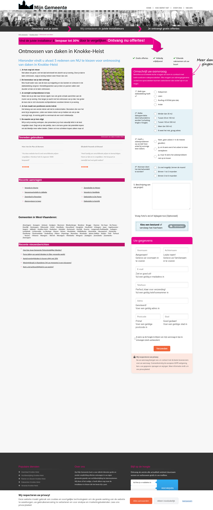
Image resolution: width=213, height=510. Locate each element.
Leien (160, 96)
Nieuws (189, 8)
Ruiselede (83, 233)
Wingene (79, 235)
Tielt (109, 233)
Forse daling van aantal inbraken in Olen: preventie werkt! (44, 254)
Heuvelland (70, 227)
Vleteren (35, 235)
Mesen (62, 231)
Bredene (81, 225)
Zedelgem (88, 235)
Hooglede (79, 227)
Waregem (44, 235)
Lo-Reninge (47, 231)
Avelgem (52, 225)
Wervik (52, 235)
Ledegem (113, 229)
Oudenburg (48, 233)
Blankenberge (71, 225)
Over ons (177, 8)
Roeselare (74, 233)
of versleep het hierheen (151, 226)
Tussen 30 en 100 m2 (166, 118)
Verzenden (161, 348)
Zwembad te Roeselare (33, 197)
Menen (55, 231)
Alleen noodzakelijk (166, 501)
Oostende (112, 231)
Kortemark (71, 229)
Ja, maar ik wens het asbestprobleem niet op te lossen (172, 156)
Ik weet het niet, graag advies (169, 130)
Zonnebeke (98, 235)
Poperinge (65, 233)
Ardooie (44, 225)
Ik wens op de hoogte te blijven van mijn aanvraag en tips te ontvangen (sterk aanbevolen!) (159, 338)
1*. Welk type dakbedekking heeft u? (142, 93)
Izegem (25, 229)
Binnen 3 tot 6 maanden (167, 176)
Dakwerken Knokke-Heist (30, 482)
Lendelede (26, 231)
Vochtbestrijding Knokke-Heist (32, 475)
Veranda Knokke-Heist (29, 486)
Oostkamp (26, 233)
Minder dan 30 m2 (165, 114)
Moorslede (92, 231)
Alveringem (27, 225)
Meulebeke (71, 231)
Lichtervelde (36, 231)
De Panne (113, 225)
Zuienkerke (108, 235)
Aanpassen (187, 501)
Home (148, 8)
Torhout (116, 233)
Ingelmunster (113, 227)
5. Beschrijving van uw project (142, 186)
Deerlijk (25, 227)
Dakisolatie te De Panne (92, 197)
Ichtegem (97, 227)
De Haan (104, 225)
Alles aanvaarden (141, 501)
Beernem (60, 225)
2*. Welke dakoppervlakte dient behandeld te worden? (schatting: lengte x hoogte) (142, 118)
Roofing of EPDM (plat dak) (168, 100)
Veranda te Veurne (31, 188)
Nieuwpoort (102, 231)
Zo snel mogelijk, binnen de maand (171, 167)
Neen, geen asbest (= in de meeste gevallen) (171, 141)
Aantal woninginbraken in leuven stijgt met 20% (40, 258)
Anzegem (36, 225)
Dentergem (34, 227)
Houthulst (88, 227)
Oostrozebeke (37, 233)
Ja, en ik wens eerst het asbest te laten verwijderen (173, 149)
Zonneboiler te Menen (92, 188)
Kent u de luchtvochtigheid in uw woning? (38, 267)
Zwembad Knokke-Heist (30, 472)
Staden (103, 233)
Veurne (27, 235)
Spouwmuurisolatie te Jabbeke (36, 192)
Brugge (89, 225)
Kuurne (86, 229)
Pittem (57, 233)
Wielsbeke (70, 235)
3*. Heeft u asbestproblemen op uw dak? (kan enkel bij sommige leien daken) (142, 144)
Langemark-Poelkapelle (99, 229)
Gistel (52, 227)
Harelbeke (60, 227)
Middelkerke (81, 231)
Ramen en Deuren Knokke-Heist (33, 479)
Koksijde (62, 229)
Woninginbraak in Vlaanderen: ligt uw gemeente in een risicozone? (47, 263)
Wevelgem (61, 235)
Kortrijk (79, 229)
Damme (96, 225)
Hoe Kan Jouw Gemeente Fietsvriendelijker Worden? (42, 250)
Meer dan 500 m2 (165, 126)
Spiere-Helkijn (94, 233)
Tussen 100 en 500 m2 (167, 122)
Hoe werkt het (162, 8)
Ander (160, 104)
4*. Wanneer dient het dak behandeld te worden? (142, 169)
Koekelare (53, 229)
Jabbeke (33, 229)
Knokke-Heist (43, 229)
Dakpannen (162, 92)
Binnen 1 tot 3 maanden (167, 171)
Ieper (105, 227)
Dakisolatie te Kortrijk (92, 201)
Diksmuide (44, 227)
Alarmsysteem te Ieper (33, 201)
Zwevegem (27, 238)
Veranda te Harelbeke (92, 192)
